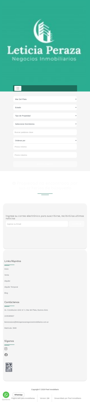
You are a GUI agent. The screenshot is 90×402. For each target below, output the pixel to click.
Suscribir (76, 224)
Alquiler (7, 281)
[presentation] (25, 232)
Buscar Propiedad (45, 164)
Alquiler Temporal (11, 287)
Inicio (6, 269)
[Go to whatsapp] (6, 395)
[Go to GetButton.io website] (6, 399)
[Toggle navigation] (17, 88)
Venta (6, 275)
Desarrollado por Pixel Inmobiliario (67, 398)
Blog (6, 293)
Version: (44, 398)
